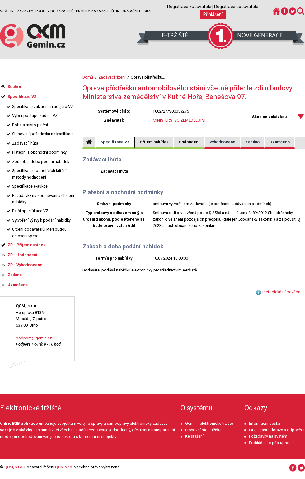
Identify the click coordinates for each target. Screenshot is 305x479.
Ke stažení (194, 436)
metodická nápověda (281, 292)
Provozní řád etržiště (203, 430)
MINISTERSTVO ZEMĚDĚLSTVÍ (179, 120)
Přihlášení (213, 14)
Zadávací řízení (111, 77)
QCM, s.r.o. (13, 467)
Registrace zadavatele (189, 6)
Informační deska (133, 11)
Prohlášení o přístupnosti (271, 442)
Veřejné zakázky (16, 11)
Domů (87, 77)
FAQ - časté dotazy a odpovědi (276, 430)
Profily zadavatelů (95, 11)
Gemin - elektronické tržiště (209, 423)
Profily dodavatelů (54, 11)
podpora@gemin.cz (34, 338)
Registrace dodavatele (236, 6)
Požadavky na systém (268, 436)
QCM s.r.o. (64, 467)
